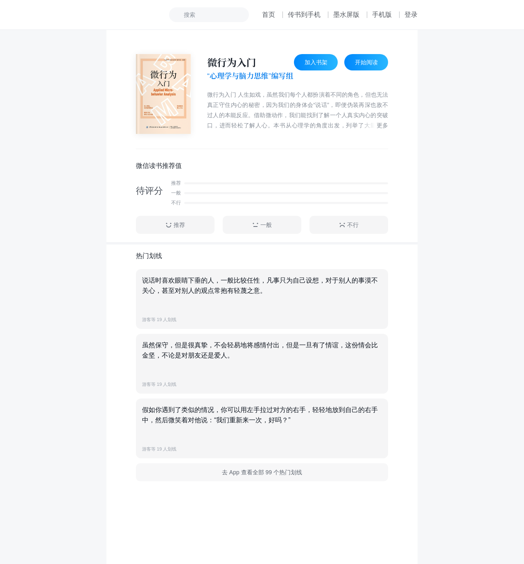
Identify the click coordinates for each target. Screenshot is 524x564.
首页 (268, 14)
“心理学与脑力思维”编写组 (250, 75)
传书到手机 (304, 14)
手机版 (382, 14)
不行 (349, 225)
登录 (411, 14)
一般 (262, 225)
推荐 (175, 225)
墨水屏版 (346, 14)
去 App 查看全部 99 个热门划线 (262, 472)
